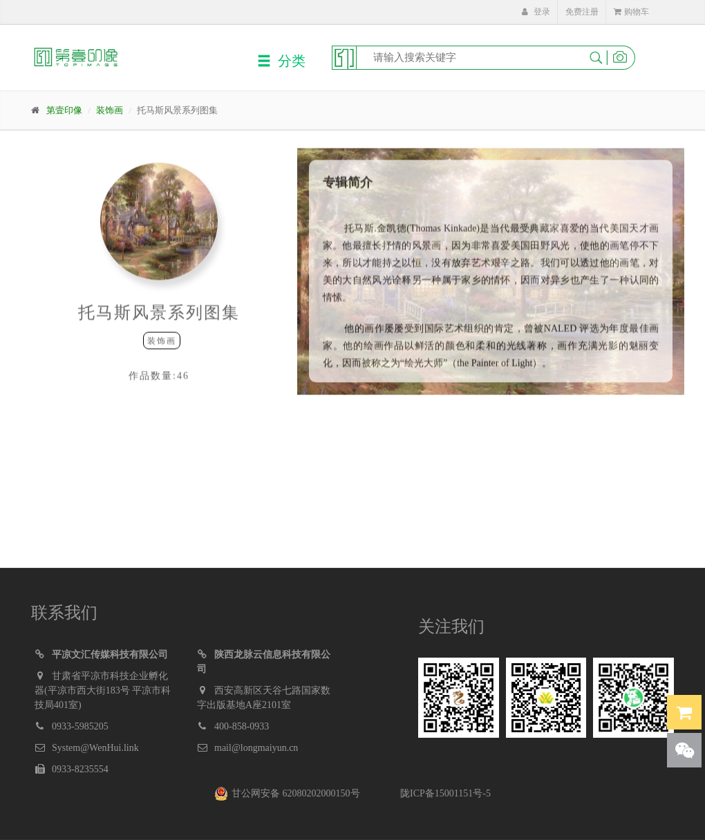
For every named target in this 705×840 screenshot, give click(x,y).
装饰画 (109, 110)
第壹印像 (64, 110)
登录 (535, 12)
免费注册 (582, 12)
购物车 (631, 12)
